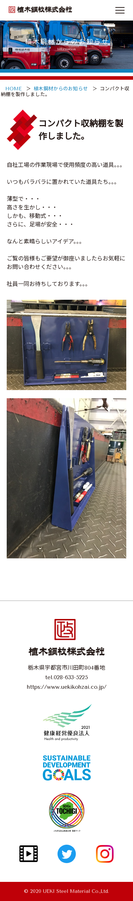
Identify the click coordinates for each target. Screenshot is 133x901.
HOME (13, 88)
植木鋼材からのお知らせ (61, 88)
